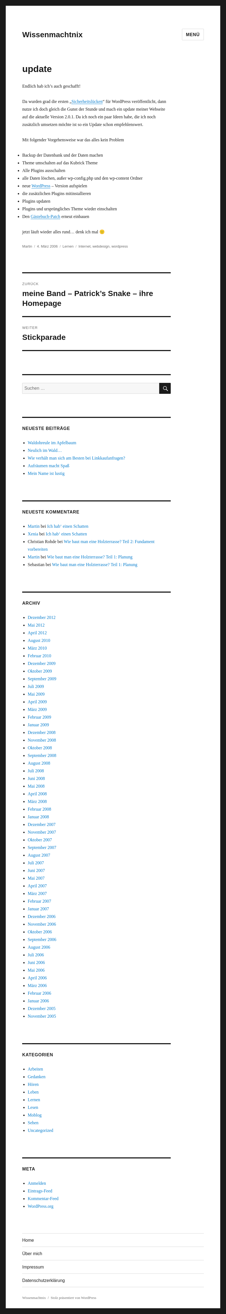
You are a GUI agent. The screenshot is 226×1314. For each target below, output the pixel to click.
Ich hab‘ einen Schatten (67, 526)
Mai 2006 (36, 970)
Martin (27, 246)
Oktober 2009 (40, 671)
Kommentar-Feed (43, 1198)
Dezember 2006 (42, 916)
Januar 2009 (38, 724)
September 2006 (42, 939)
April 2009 (37, 701)
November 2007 (42, 832)
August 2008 (39, 763)
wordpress (119, 246)
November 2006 (42, 924)
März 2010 (37, 648)
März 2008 (37, 801)
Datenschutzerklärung (43, 1280)
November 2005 (42, 1016)
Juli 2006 (36, 954)
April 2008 (37, 793)
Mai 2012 (36, 625)
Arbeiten (35, 1069)
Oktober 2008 (40, 747)
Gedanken (36, 1076)
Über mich (32, 1253)
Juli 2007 (36, 862)
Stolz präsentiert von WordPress (73, 1298)
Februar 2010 (39, 655)
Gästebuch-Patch (45, 216)
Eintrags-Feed (40, 1191)
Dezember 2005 (42, 1008)
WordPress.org (40, 1206)
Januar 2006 (38, 1001)
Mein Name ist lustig (46, 473)
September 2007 (42, 847)
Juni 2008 (36, 778)
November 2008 (42, 740)
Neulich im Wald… (45, 450)
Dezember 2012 (42, 617)
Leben (33, 1092)
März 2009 (37, 709)
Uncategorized (40, 1130)
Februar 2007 (39, 901)
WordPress (40, 185)
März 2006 (37, 985)
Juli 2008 (36, 770)
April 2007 (37, 885)
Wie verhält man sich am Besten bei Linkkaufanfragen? (76, 458)
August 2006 (39, 947)
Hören (33, 1084)
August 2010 (39, 640)
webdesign (100, 246)
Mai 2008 (36, 786)
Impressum (33, 1267)
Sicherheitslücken (87, 101)
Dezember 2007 (42, 824)
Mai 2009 (36, 694)
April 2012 (37, 632)
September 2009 (42, 678)
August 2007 (39, 855)
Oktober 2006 (40, 931)
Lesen (33, 1107)
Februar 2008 (39, 809)
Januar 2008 (38, 816)
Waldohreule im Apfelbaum (52, 442)
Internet (85, 246)
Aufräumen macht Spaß (48, 465)
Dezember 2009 (42, 663)
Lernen (68, 246)
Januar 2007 (38, 908)
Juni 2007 (36, 870)
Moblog (35, 1115)
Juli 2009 (36, 686)
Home (28, 1240)
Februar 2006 (39, 993)
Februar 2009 (39, 717)
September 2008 (42, 755)
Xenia (33, 534)
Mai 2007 (36, 878)
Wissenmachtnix (52, 34)
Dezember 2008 (42, 732)
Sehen (33, 1122)
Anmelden (37, 1183)
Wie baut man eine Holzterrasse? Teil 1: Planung (89, 557)
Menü (193, 34)
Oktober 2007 (40, 839)
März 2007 (37, 893)
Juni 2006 (36, 962)
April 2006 (37, 978)
